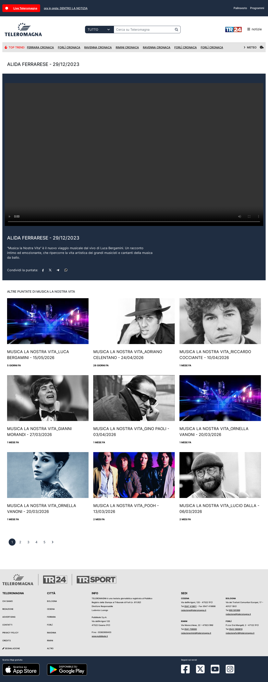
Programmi (257, 8)
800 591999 (234, 610)
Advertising (8, 617)
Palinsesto (240, 8)
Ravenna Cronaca (98, 47)
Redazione (7, 609)
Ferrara (51, 617)
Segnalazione (11, 648)
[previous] (12, 542)
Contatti (7, 625)
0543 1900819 (235, 629)
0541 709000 (190, 629)
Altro (50, 648)
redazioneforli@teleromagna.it (240, 633)
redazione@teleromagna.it (193, 610)
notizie (243, 29)
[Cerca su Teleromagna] (143, 29)
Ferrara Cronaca (40, 47)
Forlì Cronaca (69, 47)
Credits (6, 640)
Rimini (50, 640)
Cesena (51, 609)
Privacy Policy (10, 632)
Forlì (50, 625)
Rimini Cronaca (127, 47)
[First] (52, 542)
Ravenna (51, 632)
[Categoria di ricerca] (99, 29)
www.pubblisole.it (100, 636)
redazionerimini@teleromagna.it (196, 633)
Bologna (52, 601)
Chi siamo (7, 601)
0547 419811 (190, 606)
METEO (254, 47)
